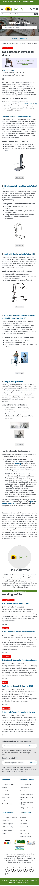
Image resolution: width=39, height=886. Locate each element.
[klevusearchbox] (36, 14)
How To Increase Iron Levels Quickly (15, 603)
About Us (23, 817)
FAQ (3, 801)
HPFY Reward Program (9, 817)
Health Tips (5, 791)
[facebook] (13, 870)
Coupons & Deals (8, 784)
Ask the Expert (6, 804)
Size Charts (6, 797)
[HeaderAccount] (34, 8)
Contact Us (23, 820)
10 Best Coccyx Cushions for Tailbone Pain (18, 632)
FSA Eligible (5, 794)
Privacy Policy (24, 833)
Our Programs (7, 812)
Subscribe (32, 746)
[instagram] (19, 870)
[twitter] (7, 870)
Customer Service (26, 780)
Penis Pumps (6, 708)
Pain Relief (5, 628)
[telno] (31, 9)
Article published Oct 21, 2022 (14, 72)
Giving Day (5, 820)
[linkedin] (25, 870)
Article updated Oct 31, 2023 (13, 75)
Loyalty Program (7, 824)
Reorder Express (25, 788)
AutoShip (5, 833)
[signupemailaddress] (15, 746)
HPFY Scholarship (7, 827)
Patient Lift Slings (7, 48)
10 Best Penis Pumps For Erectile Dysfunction (19, 712)
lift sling (18, 464)
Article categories (19, 38)
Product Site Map (25, 837)
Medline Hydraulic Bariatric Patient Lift (19, 254)
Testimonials (24, 827)
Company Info (25, 812)
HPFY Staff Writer (9, 70)
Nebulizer (5, 682)
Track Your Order (25, 784)
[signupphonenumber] (15, 762)
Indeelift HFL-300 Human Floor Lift (17, 116)
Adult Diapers (6, 656)
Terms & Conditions (26, 794)
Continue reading (19, 591)
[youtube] (31, 870)
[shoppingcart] (37, 9)
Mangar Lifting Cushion (13, 382)
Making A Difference (8, 600)
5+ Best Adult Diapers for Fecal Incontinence (19, 660)
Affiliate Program (7, 830)
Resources (6, 780)
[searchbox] (19, 14)
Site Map (22, 830)
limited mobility (31, 104)
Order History (24, 791)
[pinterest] (7, 874)
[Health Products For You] (14, 9)
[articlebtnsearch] (19, 30)
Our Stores (23, 824)
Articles (4, 788)
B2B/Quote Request (26, 808)
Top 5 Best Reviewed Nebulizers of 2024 (17, 686)
